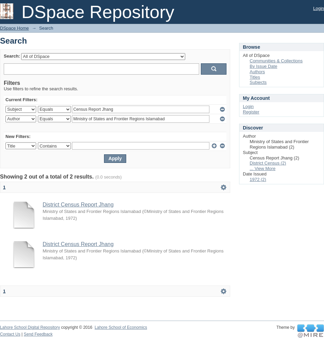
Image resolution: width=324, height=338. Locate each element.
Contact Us (10, 334)
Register (251, 111)
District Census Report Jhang (78, 205)
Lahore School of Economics (120, 327)
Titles (255, 77)
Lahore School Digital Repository (30, 327)
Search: (12, 56)
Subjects (258, 82)
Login (318, 8)
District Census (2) (268, 163)
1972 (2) (258, 179)
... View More (263, 168)
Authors (257, 71)
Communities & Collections (276, 60)
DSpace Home (14, 28)
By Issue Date (263, 66)
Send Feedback (38, 334)
